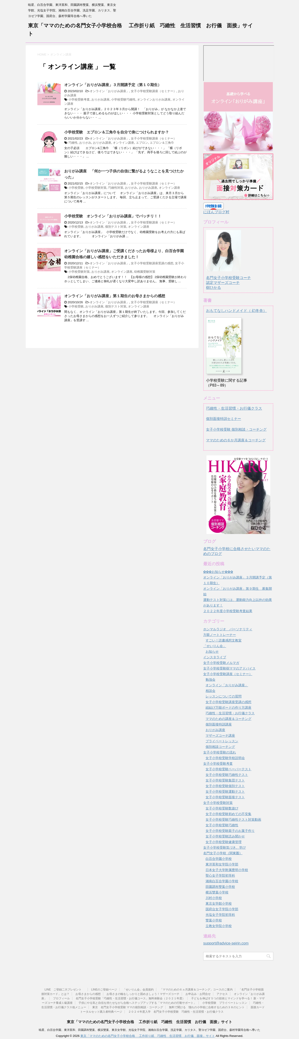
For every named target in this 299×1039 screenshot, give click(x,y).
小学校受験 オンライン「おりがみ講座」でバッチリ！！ (112, 216)
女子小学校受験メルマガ (221, 663)
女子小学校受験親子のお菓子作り (230, 831)
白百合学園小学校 (219, 859)
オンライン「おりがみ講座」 (109, 91)
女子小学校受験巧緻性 (222, 825)
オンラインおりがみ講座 (154, 99)
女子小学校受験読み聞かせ (225, 836)
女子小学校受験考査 (218, 763)
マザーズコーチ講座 (220, 735)
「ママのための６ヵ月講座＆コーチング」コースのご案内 (196, 989)
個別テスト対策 (115, 226)
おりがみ (85, 142)
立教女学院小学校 (219, 926)
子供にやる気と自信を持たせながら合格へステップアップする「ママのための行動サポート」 (137, 1002)
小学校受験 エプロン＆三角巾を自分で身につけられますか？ (116, 132)
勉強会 (210, 679)
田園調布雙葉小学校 (220, 887)
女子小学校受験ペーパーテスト (228, 769)
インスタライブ (214, 657)
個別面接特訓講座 (219, 724)
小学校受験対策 (96, 187)
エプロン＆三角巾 (162, 142)
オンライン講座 (123, 142)
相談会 (210, 691)
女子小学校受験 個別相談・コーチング (236, 429)
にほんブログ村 (216, 212)
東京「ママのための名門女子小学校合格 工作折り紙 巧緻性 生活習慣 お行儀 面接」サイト (149, 1022)
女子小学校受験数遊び (222, 808)
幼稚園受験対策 (144, 271)
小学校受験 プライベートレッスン (224, 1002)
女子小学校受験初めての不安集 (228, 814)
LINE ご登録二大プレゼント (65, 989)
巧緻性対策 (115, 187)
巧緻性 (73, 142)
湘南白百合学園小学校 (222, 881)
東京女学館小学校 (219, 903)
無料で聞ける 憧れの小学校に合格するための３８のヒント (207, 1007)
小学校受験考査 (79, 99)
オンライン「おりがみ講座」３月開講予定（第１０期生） (112, 85)
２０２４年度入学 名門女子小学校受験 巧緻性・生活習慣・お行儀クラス (176, 1011)
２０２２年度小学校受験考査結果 (227, 611)
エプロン (142, 142)
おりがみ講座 (100, 99)
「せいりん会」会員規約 (138, 989)
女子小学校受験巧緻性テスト (227, 775)
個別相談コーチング (220, 747)
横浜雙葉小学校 (217, 892)
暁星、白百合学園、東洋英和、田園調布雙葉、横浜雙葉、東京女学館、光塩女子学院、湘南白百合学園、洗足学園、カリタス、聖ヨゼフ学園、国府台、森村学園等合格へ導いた (149, 1030)
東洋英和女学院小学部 (222, 864)
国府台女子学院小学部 (222, 909)
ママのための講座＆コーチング (228, 719)
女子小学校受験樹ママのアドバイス (229, 668)
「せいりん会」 (214, 646)
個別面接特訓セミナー (223, 419)
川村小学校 (214, 898)
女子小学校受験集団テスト (225, 780)
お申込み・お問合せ (198, 994)
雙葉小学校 (214, 920)
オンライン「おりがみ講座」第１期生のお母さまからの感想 (114, 296)
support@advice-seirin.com (226, 943)
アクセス (222, 994)
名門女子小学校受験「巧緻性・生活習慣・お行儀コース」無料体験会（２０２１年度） (130, 998)
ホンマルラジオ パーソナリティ (227, 629)
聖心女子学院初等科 (220, 875)
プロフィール (61, 998)
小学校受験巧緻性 (123, 99)
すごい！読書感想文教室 (224, 640)
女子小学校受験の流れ (219, 752)
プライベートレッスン (222, 741)
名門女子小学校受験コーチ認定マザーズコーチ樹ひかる (228, 278)
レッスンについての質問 (224, 696)
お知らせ (212, 651)
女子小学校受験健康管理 (224, 842)
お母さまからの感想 (88, 994)
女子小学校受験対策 (218, 803)
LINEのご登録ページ (104, 989)
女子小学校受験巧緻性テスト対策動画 (233, 819)
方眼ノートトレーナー (219, 635)
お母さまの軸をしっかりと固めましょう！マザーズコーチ (143, 994)
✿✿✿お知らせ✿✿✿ (218, 572)
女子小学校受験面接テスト (225, 797)
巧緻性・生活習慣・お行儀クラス (234, 408)
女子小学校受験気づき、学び (224, 847)
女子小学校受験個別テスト (225, 786)
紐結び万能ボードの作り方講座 (228, 707)
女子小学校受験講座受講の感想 (152, 263)
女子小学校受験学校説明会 (225, 758)
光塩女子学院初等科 (220, 915)
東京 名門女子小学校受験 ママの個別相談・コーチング (127, 1007)
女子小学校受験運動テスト (225, 791)
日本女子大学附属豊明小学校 (227, 870)
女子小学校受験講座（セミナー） (153, 91)
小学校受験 (76, 187)
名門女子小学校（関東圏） (222, 853)
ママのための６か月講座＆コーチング (236, 440)
